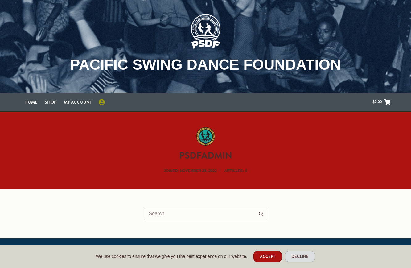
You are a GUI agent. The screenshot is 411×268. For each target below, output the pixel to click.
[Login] (102, 102)
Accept (267, 256)
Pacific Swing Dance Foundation (205, 64)
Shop (50, 102)
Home (30, 102)
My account (78, 102)
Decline (300, 256)
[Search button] (261, 214)
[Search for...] (199, 214)
